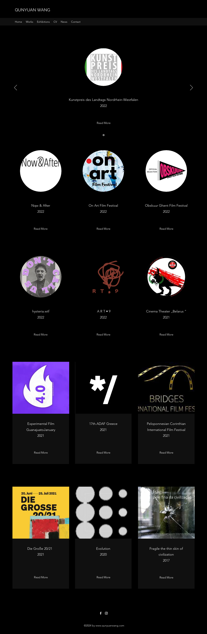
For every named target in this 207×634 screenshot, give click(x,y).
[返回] (15, 88)
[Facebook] (101, 613)
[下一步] (191, 88)
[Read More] (103, 123)
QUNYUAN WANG (32, 9)
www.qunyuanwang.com (110, 625)
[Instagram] (106, 613)
